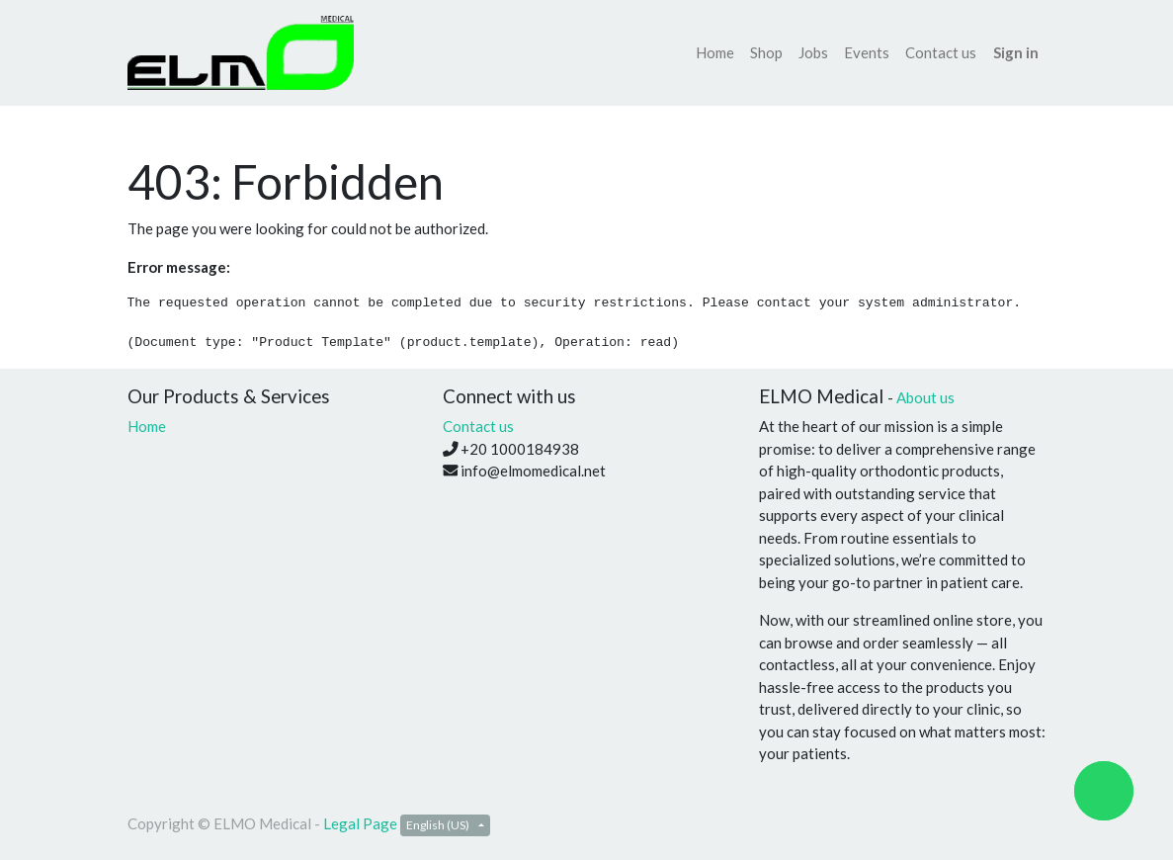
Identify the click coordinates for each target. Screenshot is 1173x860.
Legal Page (360, 823)
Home (146, 426)
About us (925, 397)
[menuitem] (715, 53)
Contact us (478, 426)
